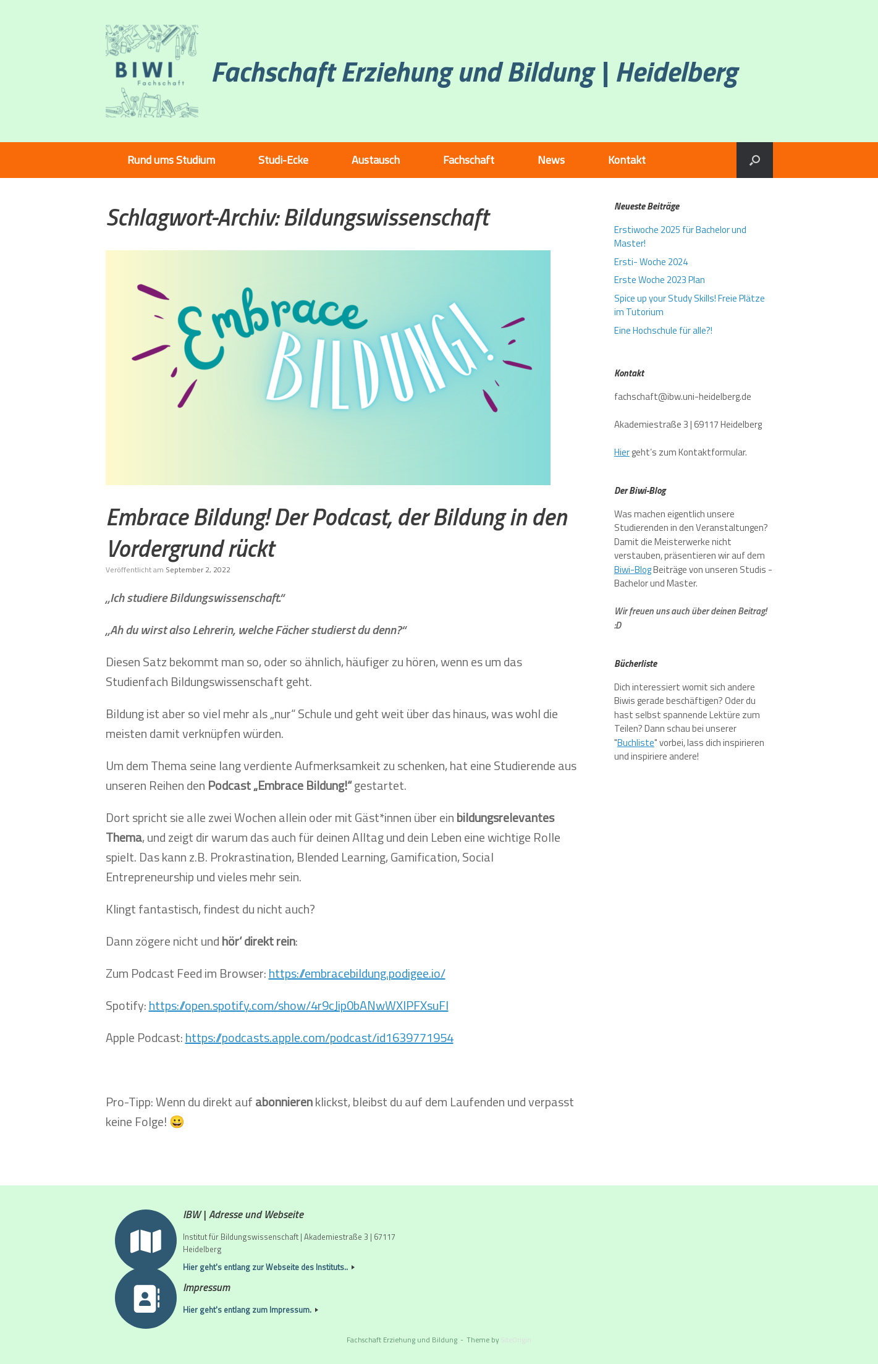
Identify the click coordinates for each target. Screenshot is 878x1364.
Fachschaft (468, 159)
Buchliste (635, 742)
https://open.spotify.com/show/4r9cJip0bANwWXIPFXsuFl (299, 1005)
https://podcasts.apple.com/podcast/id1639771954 (319, 1037)
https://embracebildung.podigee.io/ (357, 973)
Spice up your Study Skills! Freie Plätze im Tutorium (689, 305)
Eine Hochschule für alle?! (663, 330)
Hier (622, 452)
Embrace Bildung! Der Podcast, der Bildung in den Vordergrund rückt (336, 532)
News (551, 159)
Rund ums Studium (171, 159)
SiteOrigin (516, 1339)
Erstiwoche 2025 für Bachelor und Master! (680, 236)
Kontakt (627, 159)
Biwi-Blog (632, 569)
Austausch (376, 159)
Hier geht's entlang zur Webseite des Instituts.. (269, 1267)
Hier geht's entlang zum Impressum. (250, 1310)
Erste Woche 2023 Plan (659, 280)
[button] (755, 160)
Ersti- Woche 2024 (651, 262)
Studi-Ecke (283, 159)
